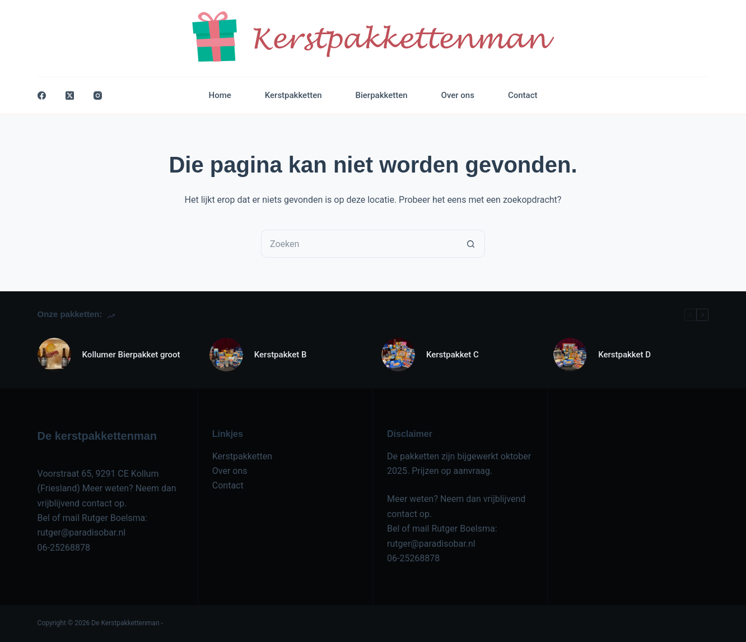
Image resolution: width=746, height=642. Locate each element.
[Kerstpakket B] (226, 354)
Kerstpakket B (280, 355)
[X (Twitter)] (70, 95)
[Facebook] (42, 95)
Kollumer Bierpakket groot (131, 355)
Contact (523, 95)
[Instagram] (98, 95)
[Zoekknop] (471, 244)
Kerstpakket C (452, 355)
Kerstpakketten (293, 95)
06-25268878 (64, 547)
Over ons (457, 95)
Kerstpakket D (624, 355)
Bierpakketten (382, 95)
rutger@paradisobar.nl (82, 532)
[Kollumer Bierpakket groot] (54, 354)
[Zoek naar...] (359, 244)
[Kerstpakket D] (570, 354)
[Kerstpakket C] (398, 354)
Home (220, 95)
